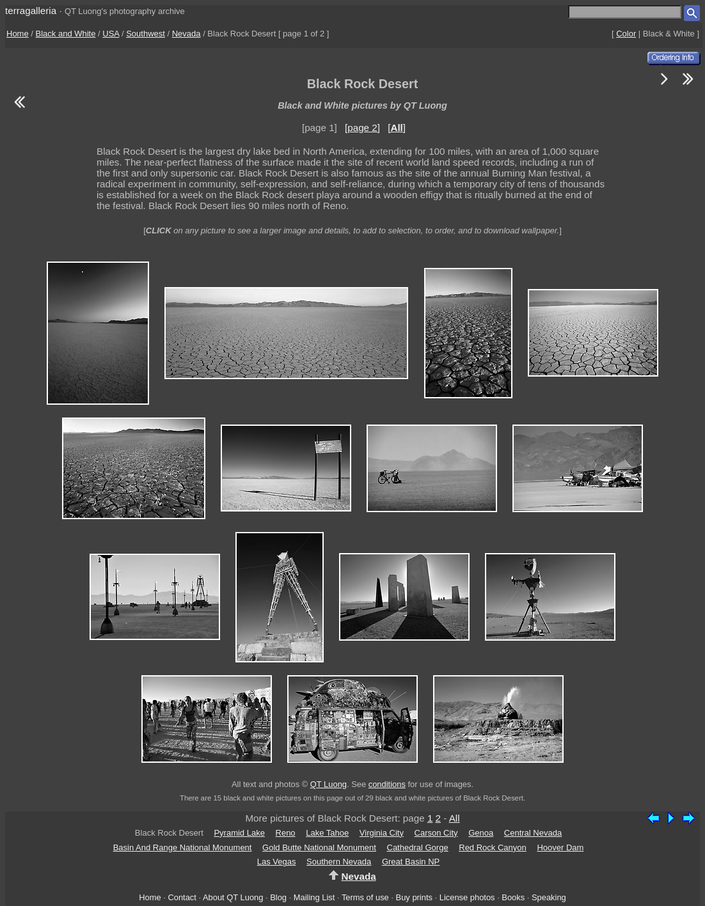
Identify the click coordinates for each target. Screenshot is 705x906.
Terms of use (365, 897)
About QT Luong (233, 897)
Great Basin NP (411, 861)
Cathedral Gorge (417, 847)
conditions (387, 784)
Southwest (145, 33)
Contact (182, 897)
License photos (467, 897)
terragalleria (30, 10)
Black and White (66, 33)
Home (17, 33)
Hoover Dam (560, 847)
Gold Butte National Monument (319, 847)
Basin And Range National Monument (182, 847)
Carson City (436, 833)
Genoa (480, 833)
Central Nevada (533, 833)
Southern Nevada (338, 861)
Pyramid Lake (239, 833)
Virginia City (382, 833)
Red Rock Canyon (493, 847)
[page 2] (362, 127)
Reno (286, 833)
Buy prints (414, 897)
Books (513, 897)
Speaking (549, 897)
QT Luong (328, 784)
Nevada (186, 33)
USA (110, 33)
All (454, 818)
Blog (278, 897)
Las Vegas (276, 861)
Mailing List (314, 897)
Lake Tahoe (327, 833)
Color (626, 33)
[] (397, 127)
